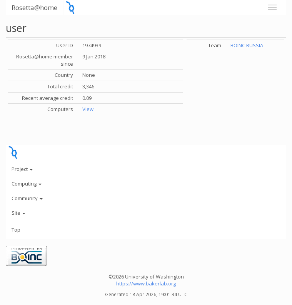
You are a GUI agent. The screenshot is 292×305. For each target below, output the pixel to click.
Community (27, 198)
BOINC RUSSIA (246, 45)
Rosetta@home (34, 7)
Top (16, 229)
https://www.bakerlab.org (146, 283)
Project (22, 169)
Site (18, 212)
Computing (27, 183)
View (87, 109)
